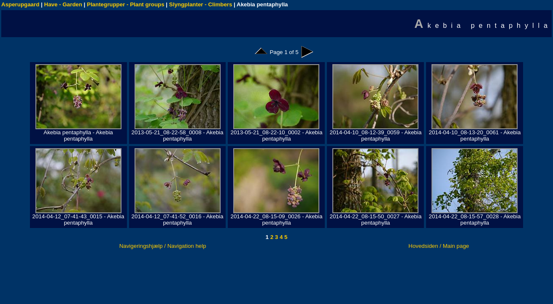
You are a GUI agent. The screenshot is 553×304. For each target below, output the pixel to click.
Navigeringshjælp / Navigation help (162, 246)
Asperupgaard (20, 4)
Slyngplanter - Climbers (200, 4)
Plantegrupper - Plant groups (126, 4)
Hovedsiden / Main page (438, 246)
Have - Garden (63, 4)
